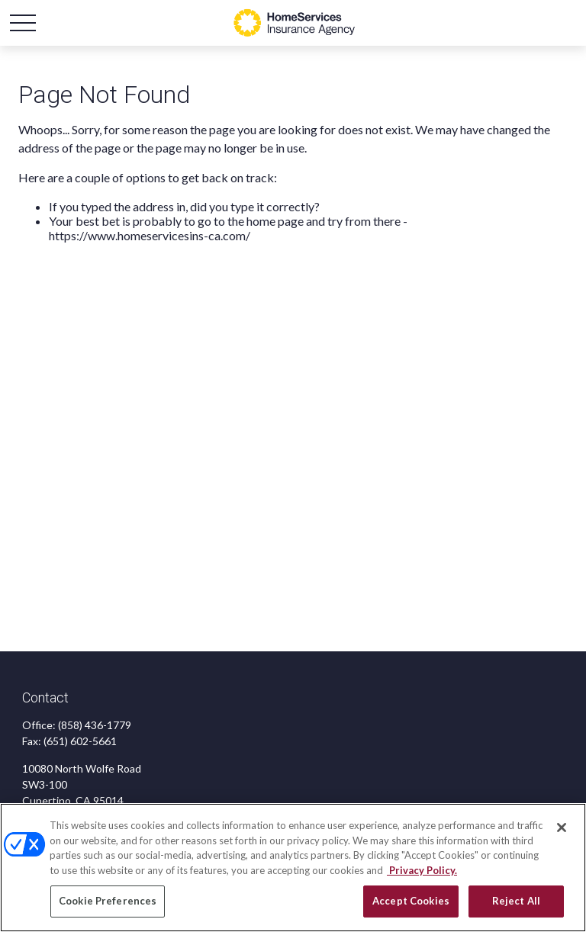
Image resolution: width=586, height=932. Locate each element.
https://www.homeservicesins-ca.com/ (149, 235)
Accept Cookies (410, 901)
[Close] (561, 827)
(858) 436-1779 (94, 724)
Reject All (516, 901)
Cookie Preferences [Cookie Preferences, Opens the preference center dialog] (107, 901)
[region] (293, 867)
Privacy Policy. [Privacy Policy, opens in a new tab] (422, 870)
